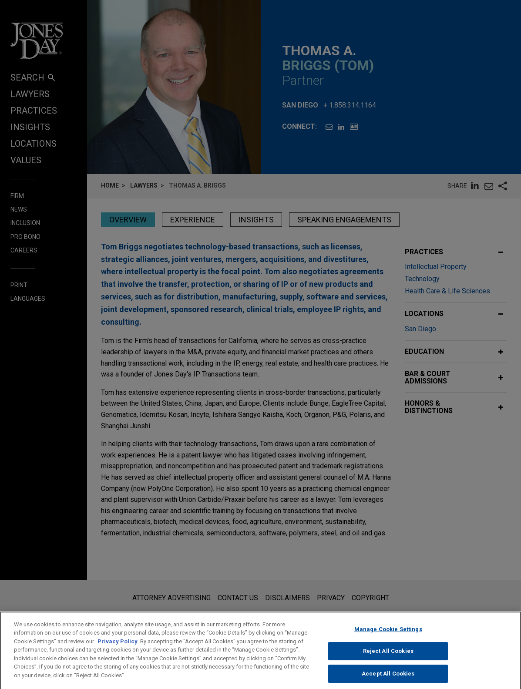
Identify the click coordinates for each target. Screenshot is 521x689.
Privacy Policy (117, 650)
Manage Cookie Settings (388, 638)
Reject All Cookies (388, 660)
